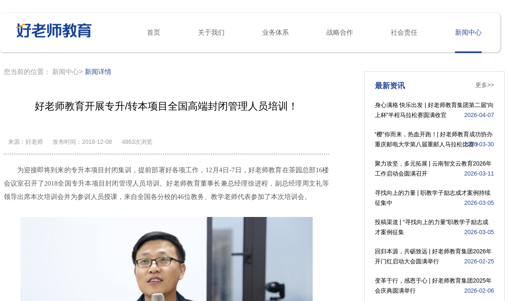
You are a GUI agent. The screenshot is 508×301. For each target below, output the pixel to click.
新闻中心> (67, 71)
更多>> (484, 85)
